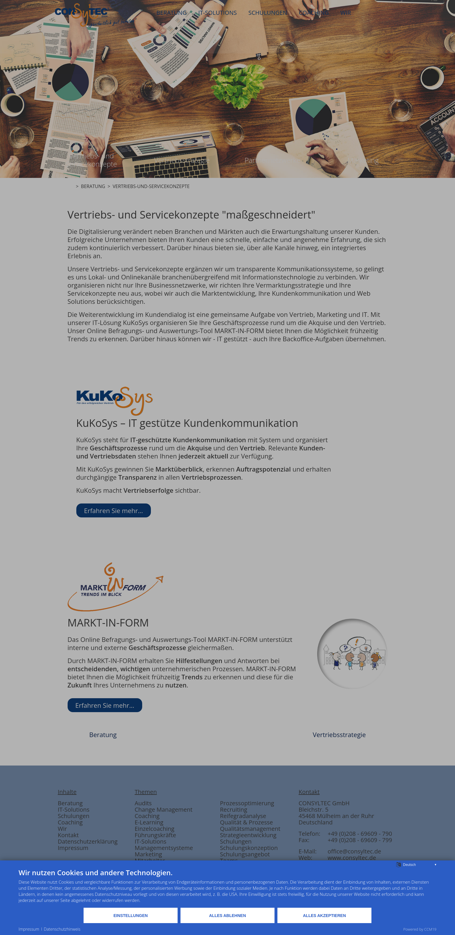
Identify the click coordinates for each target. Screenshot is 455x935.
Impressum (29, 929)
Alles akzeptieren (324, 915)
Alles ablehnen (227, 915)
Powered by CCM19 (419, 929)
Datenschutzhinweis (62, 929)
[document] (227, 887)
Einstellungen (130, 915)
